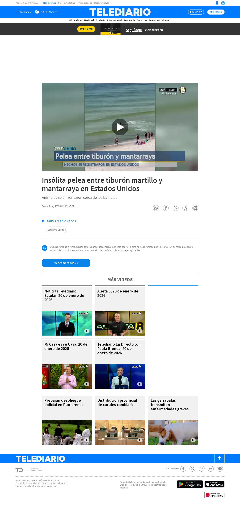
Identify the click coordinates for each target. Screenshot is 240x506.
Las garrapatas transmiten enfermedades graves (170, 404)
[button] (156, 208)
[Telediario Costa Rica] (120, 12)
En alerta (101, 20)
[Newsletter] (222, 3)
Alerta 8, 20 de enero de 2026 (117, 293)
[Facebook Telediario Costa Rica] (183, 469)
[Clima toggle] (45, 12)
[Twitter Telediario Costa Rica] (192, 469)
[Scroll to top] (219, 458)
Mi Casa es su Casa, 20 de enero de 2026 (66, 346)
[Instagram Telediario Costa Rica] (201, 469)
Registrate (216, 12)
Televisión (154, 20)
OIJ (59, 3)
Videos (165, 20)
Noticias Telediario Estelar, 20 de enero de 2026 (64, 295)
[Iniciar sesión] (217, 3)
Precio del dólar (85, 3)
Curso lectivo (69, 3)
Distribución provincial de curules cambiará (117, 402)
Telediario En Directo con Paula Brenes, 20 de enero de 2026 (119, 348)
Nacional (89, 20)
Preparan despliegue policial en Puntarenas (63, 402)
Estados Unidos (57, 230)
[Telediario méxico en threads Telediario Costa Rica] (211, 469)
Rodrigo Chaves (101, 3)
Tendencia (129, 20)
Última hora (75, 20)
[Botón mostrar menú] (24, 12)
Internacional (114, 20)
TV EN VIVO (197, 12)
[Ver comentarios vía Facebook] (66, 263)
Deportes (142, 20)
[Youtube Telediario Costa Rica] (220, 469)
